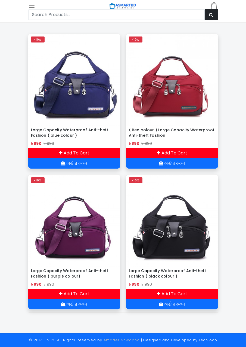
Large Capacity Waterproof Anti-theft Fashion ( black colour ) (167, 273)
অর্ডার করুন (74, 163)
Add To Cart (74, 153)
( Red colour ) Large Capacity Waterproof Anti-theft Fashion (171, 132)
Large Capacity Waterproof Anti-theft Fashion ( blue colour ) (69, 132)
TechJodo (208, 340)
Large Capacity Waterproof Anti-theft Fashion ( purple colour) (69, 273)
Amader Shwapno (122, 340)
